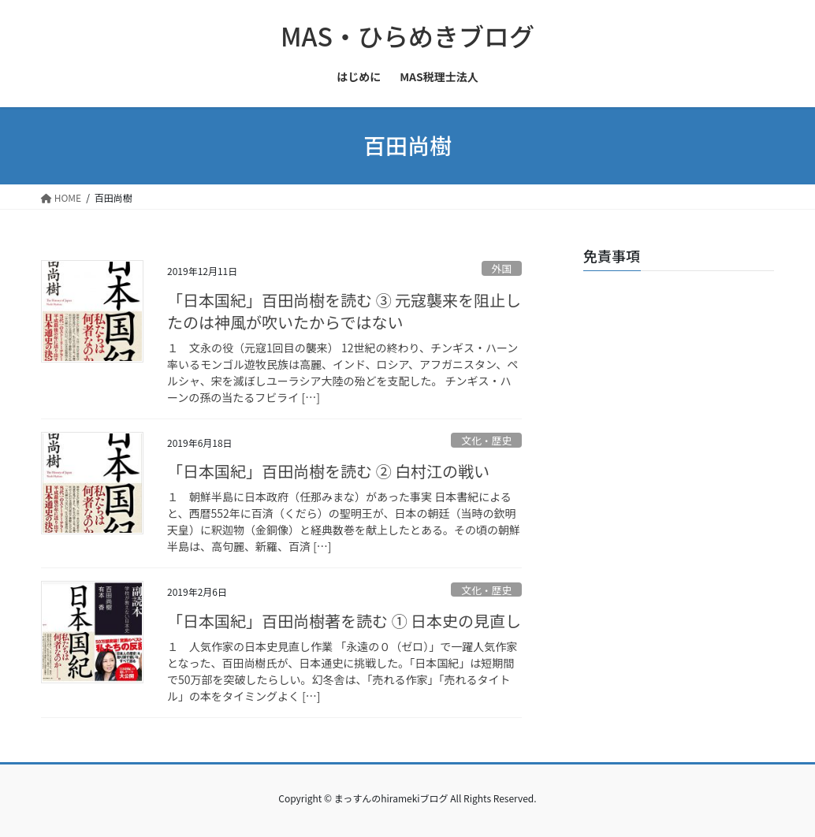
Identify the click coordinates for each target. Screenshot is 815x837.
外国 (502, 268)
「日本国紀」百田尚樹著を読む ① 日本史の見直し (344, 620)
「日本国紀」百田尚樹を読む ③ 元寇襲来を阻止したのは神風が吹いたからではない (344, 310)
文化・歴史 (486, 440)
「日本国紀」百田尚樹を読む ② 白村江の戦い (328, 470)
